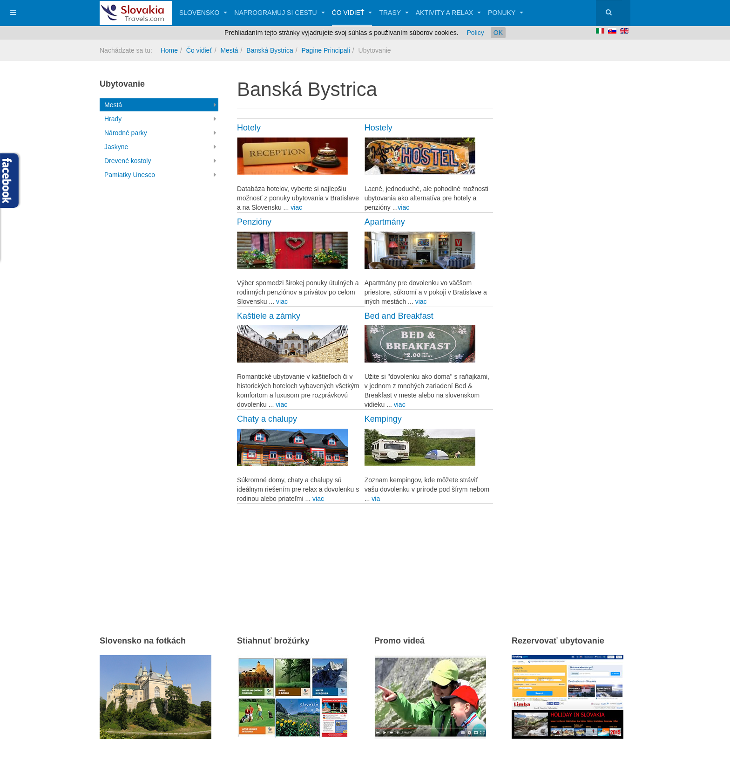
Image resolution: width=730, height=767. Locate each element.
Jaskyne (116, 147)
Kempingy (383, 419)
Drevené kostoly (127, 160)
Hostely (378, 127)
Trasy (393, 12)
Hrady (113, 119)
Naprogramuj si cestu (279, 12)
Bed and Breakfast (399, 316)
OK (498, 32)
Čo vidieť (352, 12)
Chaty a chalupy (267, 419)
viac (296, 207)
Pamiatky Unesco (129, 174)
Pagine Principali (325, 50)
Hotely (249, 127)
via (376, 498)
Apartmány (385, 221)
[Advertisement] (346, 555)
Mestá (229, 50)
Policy (475, 32)
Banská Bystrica (269, 50)
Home (169, 50)
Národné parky (125, 133)
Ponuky (505, 12)
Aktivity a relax (448, 12)
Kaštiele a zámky (268, 316)
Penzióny (254, 221)
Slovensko (203, 12)
